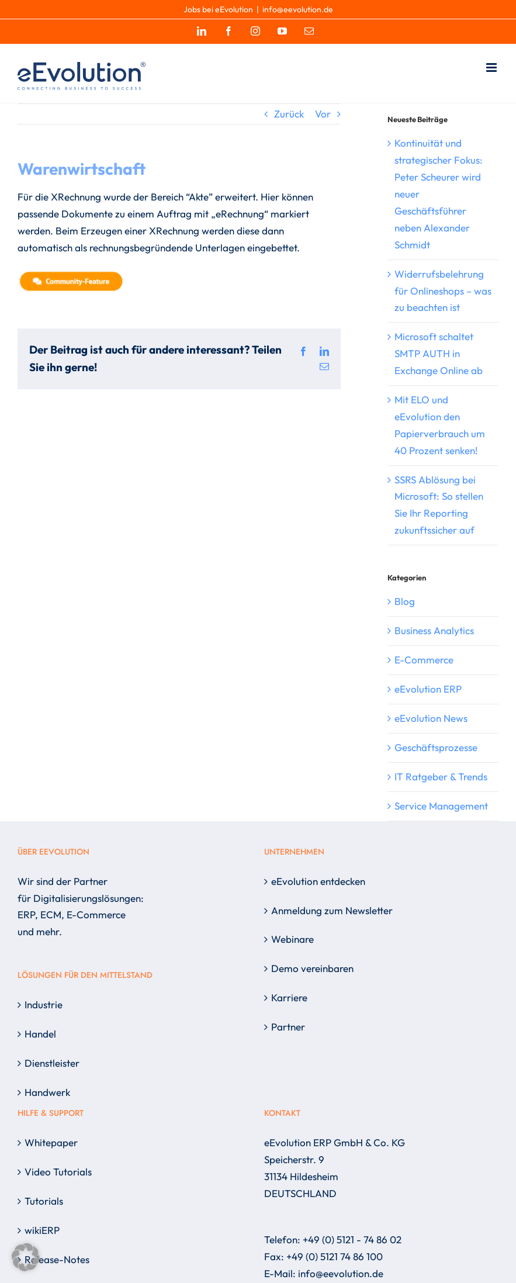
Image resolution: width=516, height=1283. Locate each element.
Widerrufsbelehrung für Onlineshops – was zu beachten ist (442, 291)
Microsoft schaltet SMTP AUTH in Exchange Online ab (438, 353)
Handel (40, 1034)
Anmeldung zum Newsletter (332, 910)
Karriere (289, 997)
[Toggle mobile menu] (492, 67)
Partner (288, 1027)
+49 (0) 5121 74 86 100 (334, 1256)
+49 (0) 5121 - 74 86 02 (352, 1239)
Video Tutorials (58, 1172)
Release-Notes (57, 1259)
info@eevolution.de (297, 9)
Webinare (292, 939)
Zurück (289, 114)
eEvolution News (430, 718)
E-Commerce (423, 659)
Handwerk (47, 1092)
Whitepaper (51, 1142)
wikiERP (42, 1230)
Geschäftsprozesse (435, 747)
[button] (25, 1257)
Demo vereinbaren (312, 968)
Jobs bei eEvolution (218, 9)
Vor (323, 114)
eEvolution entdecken (318, 881)
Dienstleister (52, 1063)
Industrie (44, 1004)
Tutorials (44, 1201)
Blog (404, 601)
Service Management (441, 806)
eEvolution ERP (428, 689)
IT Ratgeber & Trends (440, 776)
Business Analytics (434, 630)
